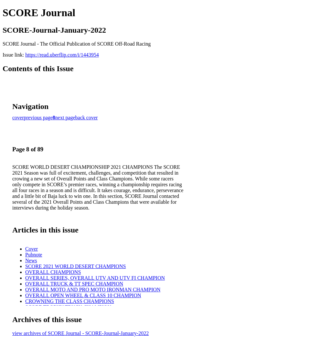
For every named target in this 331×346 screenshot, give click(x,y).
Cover (31, 249)
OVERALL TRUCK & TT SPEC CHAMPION (74, 284)
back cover (86, 117)
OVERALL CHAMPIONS (53, 272)
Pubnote (33, 254)
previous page (38, 117)
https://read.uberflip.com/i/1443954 (62, 55)
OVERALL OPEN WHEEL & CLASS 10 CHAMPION (83, 295)
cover (18, 117)
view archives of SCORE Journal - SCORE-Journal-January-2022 (80, 333)
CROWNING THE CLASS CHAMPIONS (69, 301)
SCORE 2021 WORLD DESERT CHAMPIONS (75, 266)
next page (65, 117)
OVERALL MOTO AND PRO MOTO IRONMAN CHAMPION (92, 289)
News (31, 260)
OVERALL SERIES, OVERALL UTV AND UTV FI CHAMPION (95, 278)
